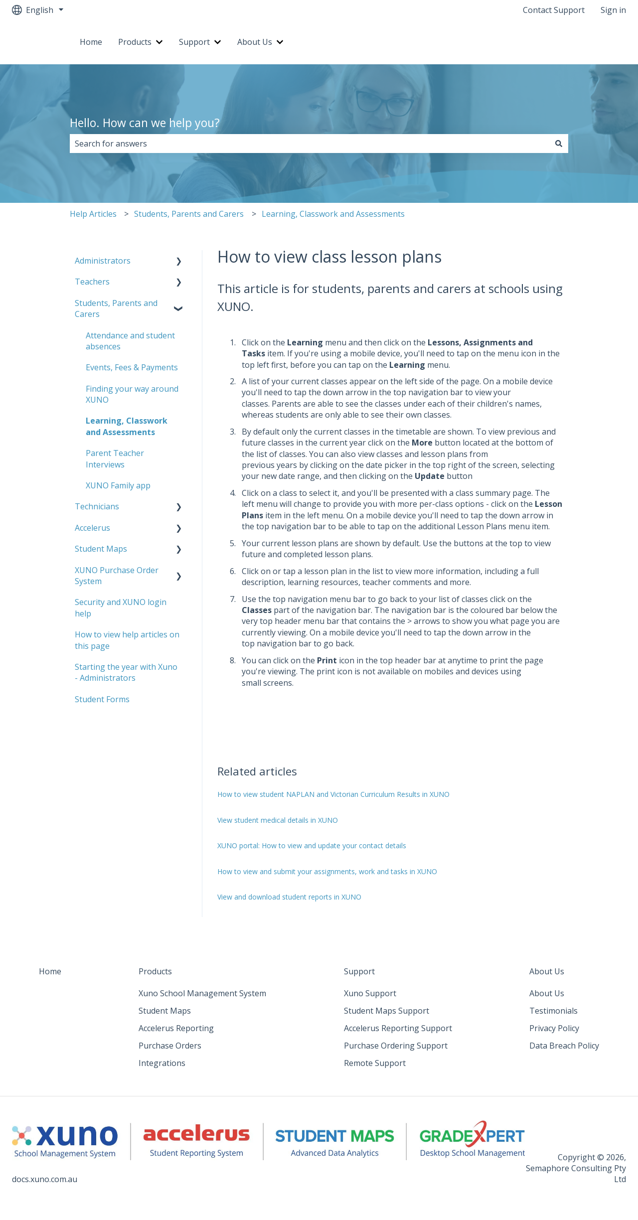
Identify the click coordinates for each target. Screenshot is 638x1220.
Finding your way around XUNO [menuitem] (132, 394)
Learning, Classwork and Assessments (333, 213)
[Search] (558, 143)
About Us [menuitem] (546, 971)
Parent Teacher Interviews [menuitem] (115, 458)
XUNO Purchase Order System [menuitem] (117, 576)
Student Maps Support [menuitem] (386, 1010)
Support (194, 41)
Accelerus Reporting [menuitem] (176, 1028)
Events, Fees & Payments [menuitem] (132, 367)
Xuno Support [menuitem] (370, 993)
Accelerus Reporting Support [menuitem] (398, 1028)
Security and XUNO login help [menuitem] (120, 607)
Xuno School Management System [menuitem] (202, 993)
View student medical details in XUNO (277, 820)
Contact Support (554, 9)
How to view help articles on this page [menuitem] (127, 640)
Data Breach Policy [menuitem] (564, 1045)
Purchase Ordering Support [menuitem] (396, 1045)
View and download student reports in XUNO (289, 897)
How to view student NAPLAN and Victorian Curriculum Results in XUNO (333, 794)
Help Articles (93, 213)
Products (135, 41)
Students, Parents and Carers (189, 213)
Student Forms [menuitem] (102, 699)
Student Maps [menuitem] (101, 548)
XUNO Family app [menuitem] (118, 485)
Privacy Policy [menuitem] (554, 1028)
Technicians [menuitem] (97, 506)
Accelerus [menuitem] (92, 527)
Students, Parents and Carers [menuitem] (116, 308)
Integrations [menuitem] (162, 1063)
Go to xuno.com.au (581, 41)
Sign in (613, 9)
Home (91, 41)
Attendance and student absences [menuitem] (130, 341)
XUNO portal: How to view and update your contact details (311, 845)
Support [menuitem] (359, 971)
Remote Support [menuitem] (375, 1063)
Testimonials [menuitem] (553, 1010)
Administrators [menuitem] (103, 260)
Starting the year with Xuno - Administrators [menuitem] (126, 672)
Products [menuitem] (155, 971)
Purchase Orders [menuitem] (170, 1045)
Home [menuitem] (50, 971)
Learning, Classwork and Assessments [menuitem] (126, 426)
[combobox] (309, 143)
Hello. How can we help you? (145, 123)
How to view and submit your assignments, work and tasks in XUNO (327, 871)
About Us (254, 41)
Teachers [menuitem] (92, 281)
